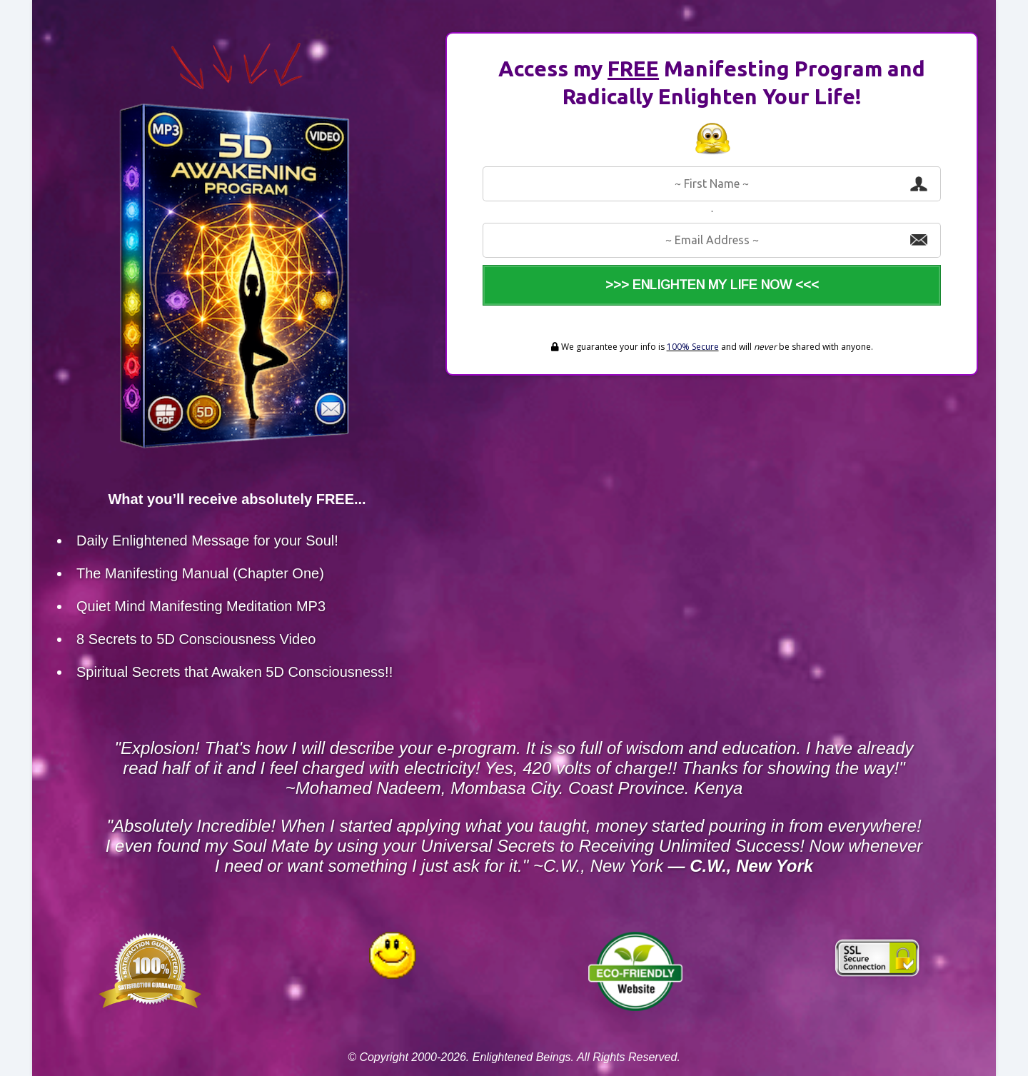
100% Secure (693, 347)
